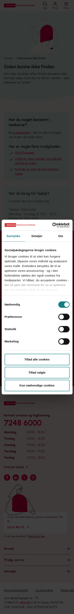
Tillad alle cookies (37, 359)
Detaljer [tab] (37, 236)
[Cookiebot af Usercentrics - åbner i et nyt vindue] (52, 225)
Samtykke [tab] (13, 236)
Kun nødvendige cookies (37, 385)
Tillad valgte (36, 372)
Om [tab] (60, 236)
